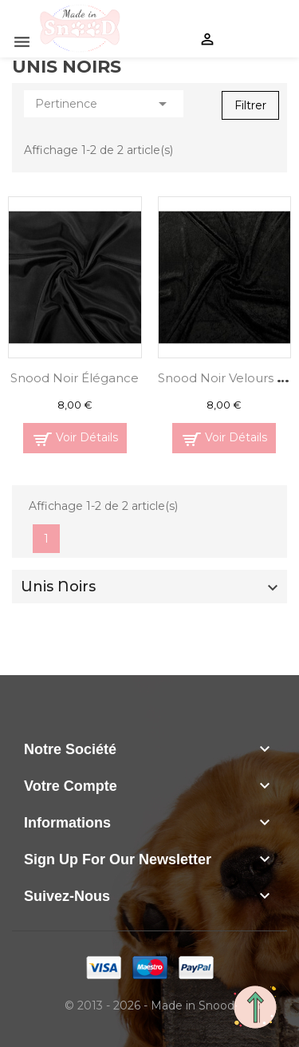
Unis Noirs (58, 586)
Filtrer (250, 105)
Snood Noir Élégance (74, 377)
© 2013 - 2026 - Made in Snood (149, 1005)
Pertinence (104, 103)
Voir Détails (87, 437)
